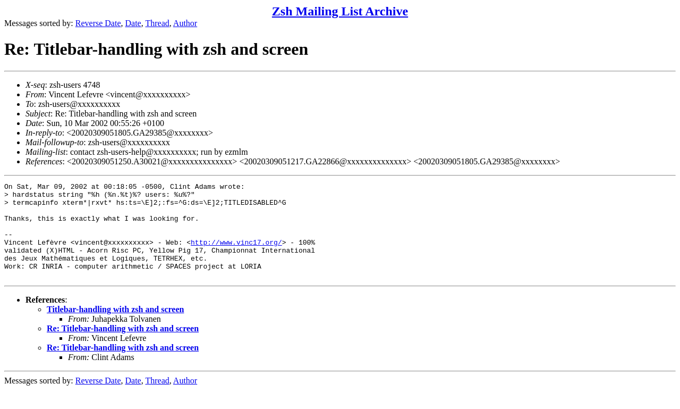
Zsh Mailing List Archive (340, 11)
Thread (157, 23)
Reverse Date (98, 23)
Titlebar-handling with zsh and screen (115, 328)
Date (133, 23)
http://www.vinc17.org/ (236, 255)
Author (185, 23)
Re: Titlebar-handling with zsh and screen (123, 347)
